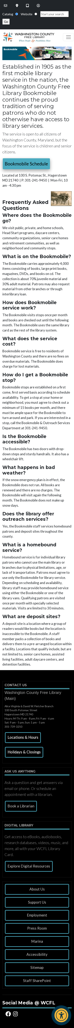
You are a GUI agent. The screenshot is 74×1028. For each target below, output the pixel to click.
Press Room (37, 928)
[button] (23, 737)
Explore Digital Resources (28, 866)
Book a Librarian (20, 806)
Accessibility (37, 954)
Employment (37, 915)
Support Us (37, 902)
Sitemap (37, 967)
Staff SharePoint (37, 980)
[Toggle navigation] (68, 37)
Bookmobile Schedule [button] (26, 163)
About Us (37, 889)
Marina (37, 941)
